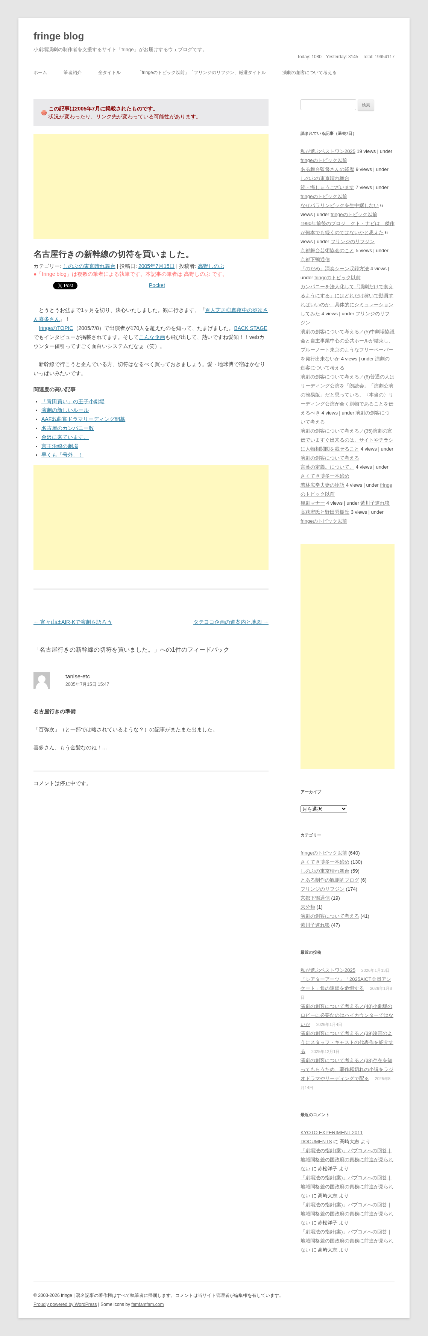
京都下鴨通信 (315, 259)
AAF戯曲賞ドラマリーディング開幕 (83, 419)
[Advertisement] (151, 186)
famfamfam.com (147, 1304)
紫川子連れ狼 (375, 503)
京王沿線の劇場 (59, 446)
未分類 (308, 907)
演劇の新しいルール (65, 410)
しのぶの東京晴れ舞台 (89, 266)
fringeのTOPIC (56, 328)
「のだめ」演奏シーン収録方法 (335, 268)
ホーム (40, 72)
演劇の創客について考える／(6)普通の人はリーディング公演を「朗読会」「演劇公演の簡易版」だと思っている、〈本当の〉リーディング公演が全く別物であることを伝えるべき (348, 395)
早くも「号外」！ (62, 455)
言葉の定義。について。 (327, 467)
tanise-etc (77, 676)
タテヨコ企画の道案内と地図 (231, 622)
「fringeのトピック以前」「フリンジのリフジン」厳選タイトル (201, 72)
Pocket (157, 285)
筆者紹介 (73, 72)
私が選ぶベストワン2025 (328, 151)
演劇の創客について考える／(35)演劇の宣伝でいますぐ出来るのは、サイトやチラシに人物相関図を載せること (347, 440)
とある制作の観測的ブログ (330, 880)
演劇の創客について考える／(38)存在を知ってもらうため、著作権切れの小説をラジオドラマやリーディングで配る (347, 1069)
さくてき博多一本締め (325, 476)
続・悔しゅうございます (327, 187)
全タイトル (109, 72)
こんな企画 (152, 337)
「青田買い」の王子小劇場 (73, 401)
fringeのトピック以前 (324, 160)
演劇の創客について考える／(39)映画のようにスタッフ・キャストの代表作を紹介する (347, 1042)
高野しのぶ (211, 266)
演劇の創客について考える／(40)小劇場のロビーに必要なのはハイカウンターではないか (347, 1015)
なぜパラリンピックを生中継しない (340, 205)
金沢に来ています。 (65, 437)
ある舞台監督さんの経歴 (327, 169)
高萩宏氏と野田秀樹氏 (325, 512)
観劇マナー (313, 503)
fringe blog (58, 36)
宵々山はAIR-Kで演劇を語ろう (72, 622)
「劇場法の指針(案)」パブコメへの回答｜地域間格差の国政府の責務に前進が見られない (347, 1159)
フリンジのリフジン (353, 241)
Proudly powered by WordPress (65, 1304)
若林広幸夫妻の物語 (323, 485)
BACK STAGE (250, 328)
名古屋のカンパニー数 (67, 428)
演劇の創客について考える (309, 72)
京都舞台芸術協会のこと (327, 250)
